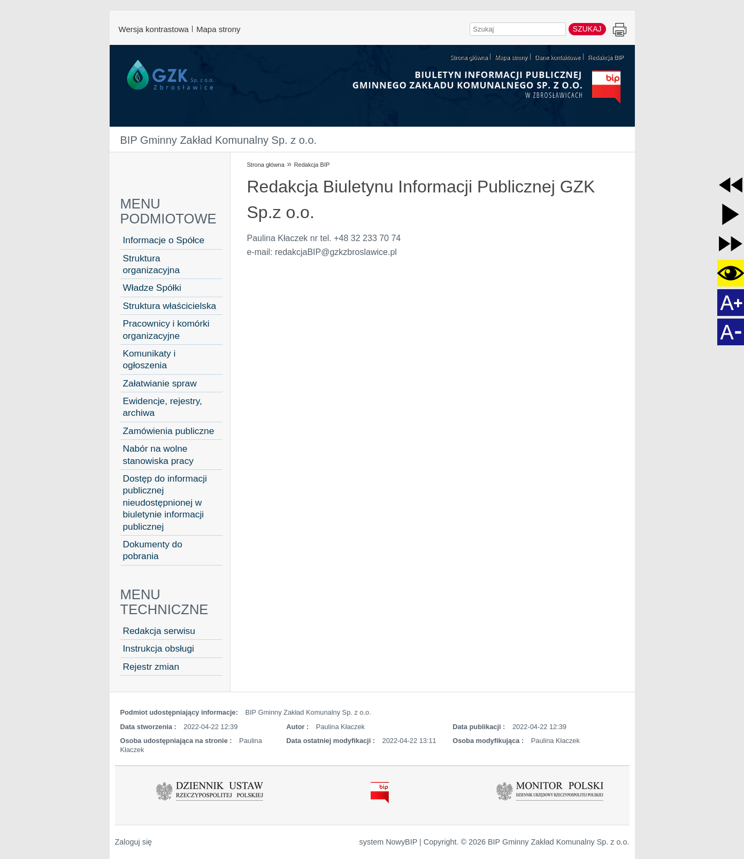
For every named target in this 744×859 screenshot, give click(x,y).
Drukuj (619, 30)
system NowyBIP (388, 842)
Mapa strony (218, 29)
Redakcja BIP (312, 164)
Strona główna (266, 164)
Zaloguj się (133, 842)
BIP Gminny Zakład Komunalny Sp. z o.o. (218, 140)
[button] (730, 185)
